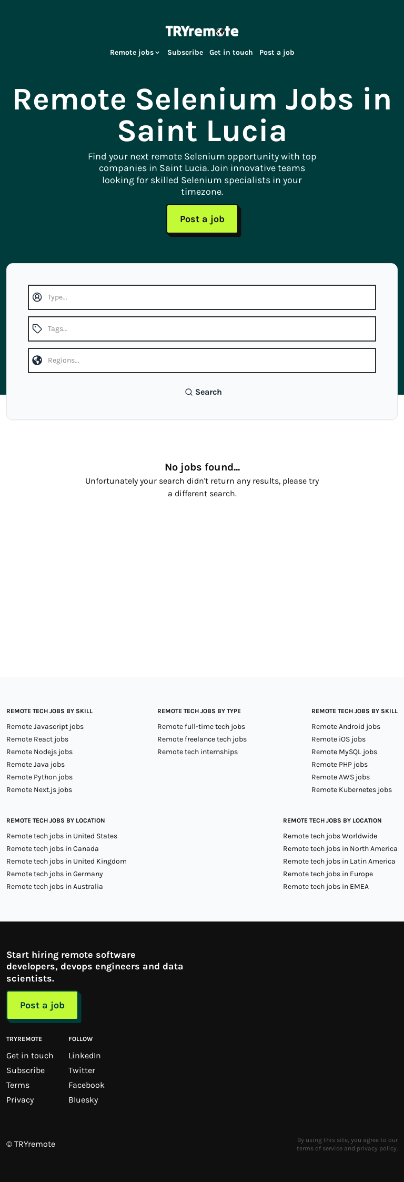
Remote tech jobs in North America (340, 848)
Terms (17, 1085)
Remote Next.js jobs (39, 789)
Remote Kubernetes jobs (351, 789)
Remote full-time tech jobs (201, 726)
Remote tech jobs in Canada (52, 848)
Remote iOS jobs (338, 739)
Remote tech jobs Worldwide (330, 836)
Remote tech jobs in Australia (54, 886)
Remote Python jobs (39, 777)
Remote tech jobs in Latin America (339, 861)
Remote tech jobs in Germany (54, 873)
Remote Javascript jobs (45, 726)
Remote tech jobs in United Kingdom (66, 861)
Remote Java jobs (35, 764)
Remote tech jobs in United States (61, 836)
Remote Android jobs (345, 726)
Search (203, 392)
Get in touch (231, 52)
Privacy (20, 1100)
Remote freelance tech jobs (202, 739)
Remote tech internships (197, 751)
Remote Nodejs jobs (39, 751)
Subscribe (185, 52)
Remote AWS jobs (340, 777)
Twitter (81, 1070)
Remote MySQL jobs (344, 751)
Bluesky (83, 1100)
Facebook (86, 1085)
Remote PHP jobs (339, 764)
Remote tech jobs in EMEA (326, 886)
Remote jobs (135, 52)
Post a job (277, 52)
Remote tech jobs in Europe (328, 873)
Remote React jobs (37, 739)
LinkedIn (84, 1055)
